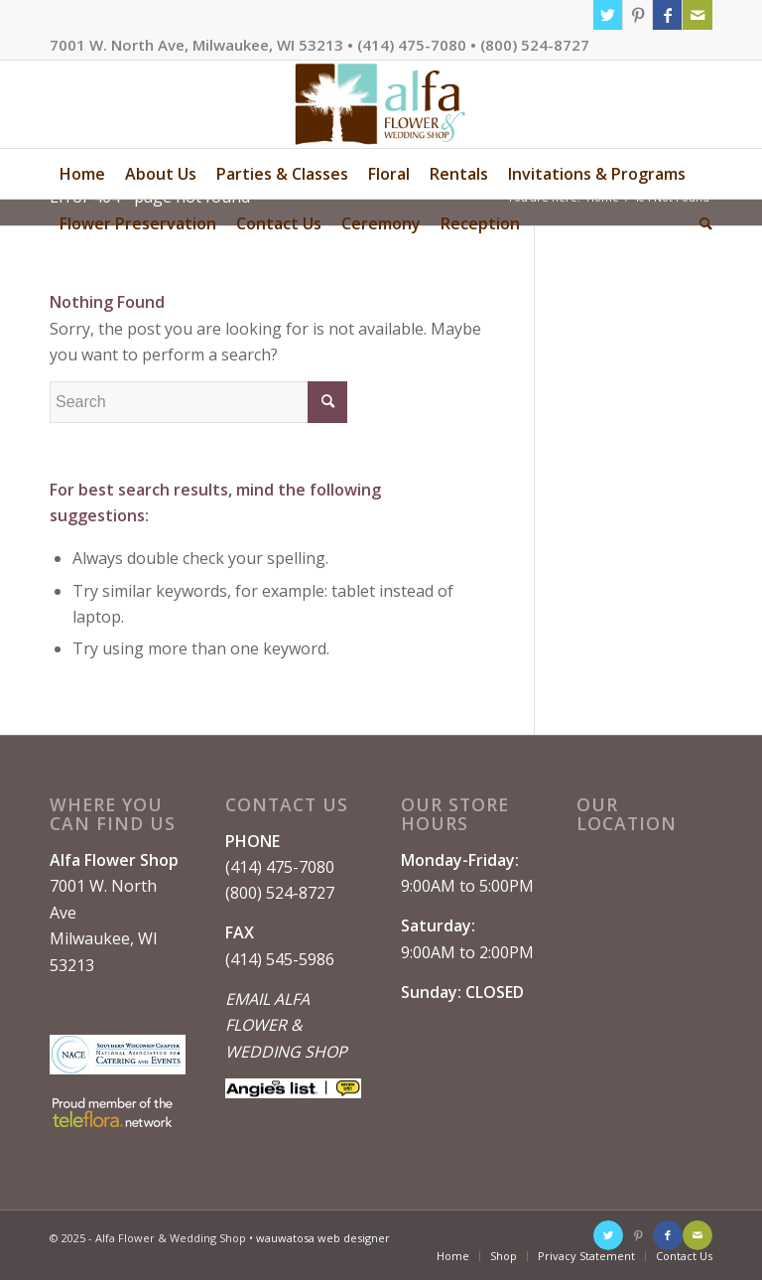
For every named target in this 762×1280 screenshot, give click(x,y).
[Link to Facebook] (667, 15)
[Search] (701, 223)
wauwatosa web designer (323, 1237)
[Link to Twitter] (607, 15)
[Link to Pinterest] (637, 15)
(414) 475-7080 (279, 867)
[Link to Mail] (697, 15)
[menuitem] (82, 174)
